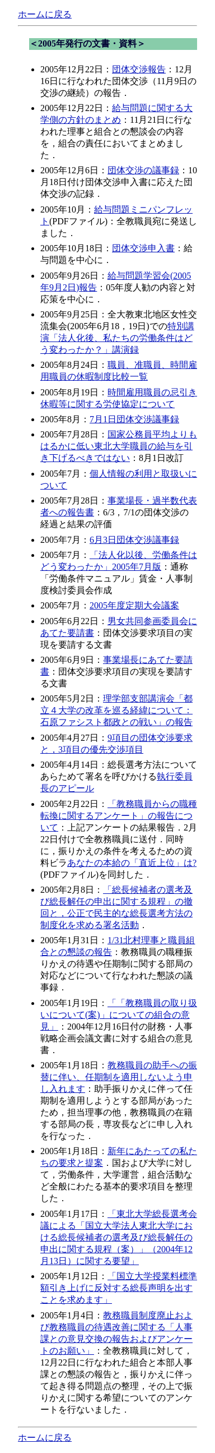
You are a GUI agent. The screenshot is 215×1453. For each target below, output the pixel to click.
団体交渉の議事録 (143, 170)
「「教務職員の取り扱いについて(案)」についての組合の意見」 (118, 1014)
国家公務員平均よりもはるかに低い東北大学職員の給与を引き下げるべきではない (118, 446)
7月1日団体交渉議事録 (134, 419)
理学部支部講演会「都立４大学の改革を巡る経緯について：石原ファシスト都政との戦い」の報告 (116, 710)
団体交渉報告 (139, 69)
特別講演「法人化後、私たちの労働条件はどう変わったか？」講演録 (117, 337)
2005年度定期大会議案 (134, 605)
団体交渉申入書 (143, 248)
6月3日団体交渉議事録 (134, 540)
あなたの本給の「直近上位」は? (132, 863)
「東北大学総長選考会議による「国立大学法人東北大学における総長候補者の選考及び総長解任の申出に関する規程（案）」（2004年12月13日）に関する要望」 (118, 1237)
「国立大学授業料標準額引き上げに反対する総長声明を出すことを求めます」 (118, 1287)
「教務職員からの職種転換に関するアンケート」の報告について (118, 815)
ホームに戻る (45, 14)
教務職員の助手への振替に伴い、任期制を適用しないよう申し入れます (118, 1077)
